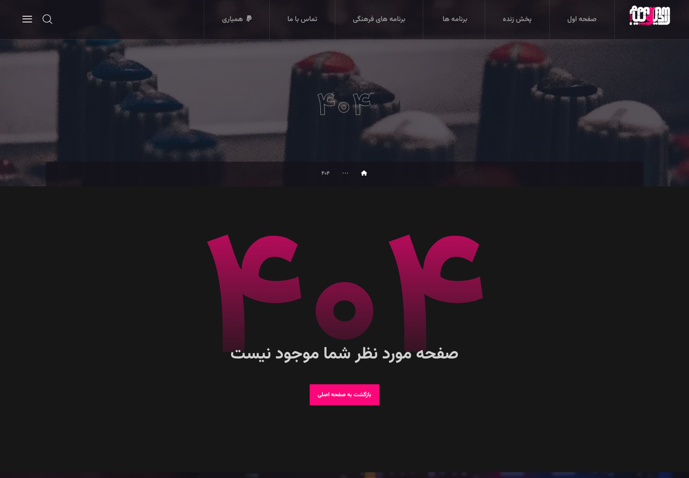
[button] (27, 19)
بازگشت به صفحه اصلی (344, 400)
